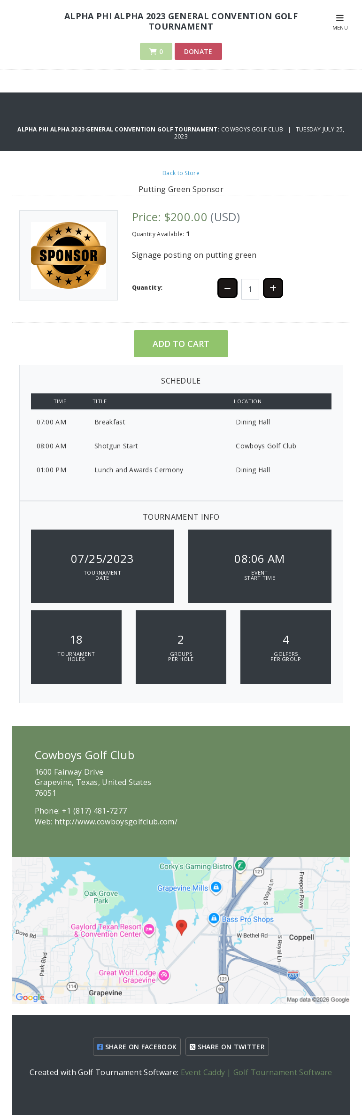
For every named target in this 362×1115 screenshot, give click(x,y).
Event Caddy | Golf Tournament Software (256, 1072)
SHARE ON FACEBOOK (137, 1046)
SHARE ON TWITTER (227, 1046)
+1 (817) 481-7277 (94, 811)
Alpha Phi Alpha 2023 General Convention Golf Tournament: (119, 129)
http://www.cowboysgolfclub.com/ (115, 821)
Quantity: (147, 288)
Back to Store (181, 173)
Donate (198, 51)
